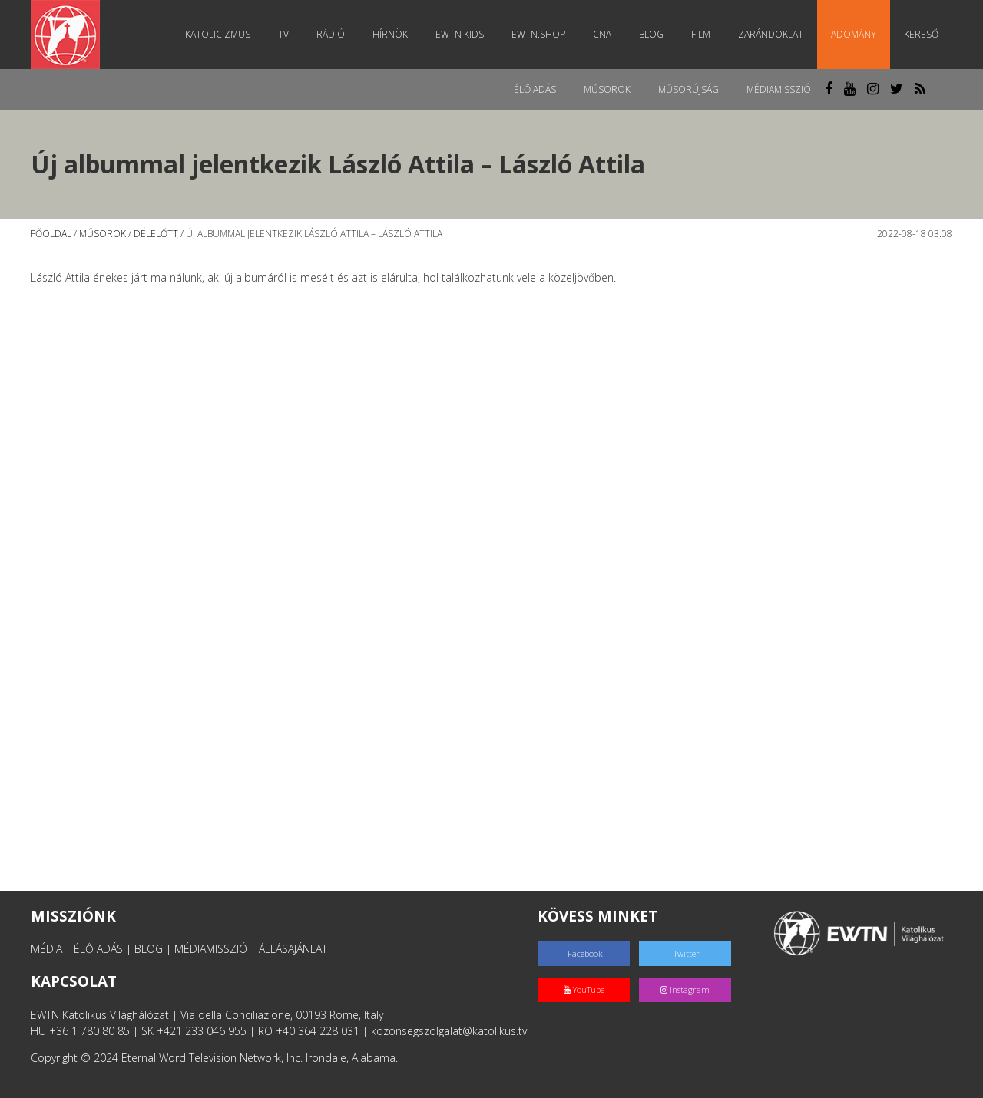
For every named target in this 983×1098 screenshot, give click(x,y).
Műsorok (607, 89)
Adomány (853, 34)
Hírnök (390, 34)
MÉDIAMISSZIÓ (210, 948)
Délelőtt (156, 233)
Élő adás (535, 89)
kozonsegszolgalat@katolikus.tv (449, 1031)
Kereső (921, 34)
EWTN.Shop (538, 34)
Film (700, 34)
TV (283, 34)
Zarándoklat (770, 34)
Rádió (330, 34)
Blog (651, 34)
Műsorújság (688, 89)
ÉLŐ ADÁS (98, 948)
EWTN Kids (459, 34)
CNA (602, 34)
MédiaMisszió (778, 89)
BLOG (148, 948)
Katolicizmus (217, 34)
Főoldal (51, 233)
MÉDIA (46, 948)
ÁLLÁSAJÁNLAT (293, 948)
